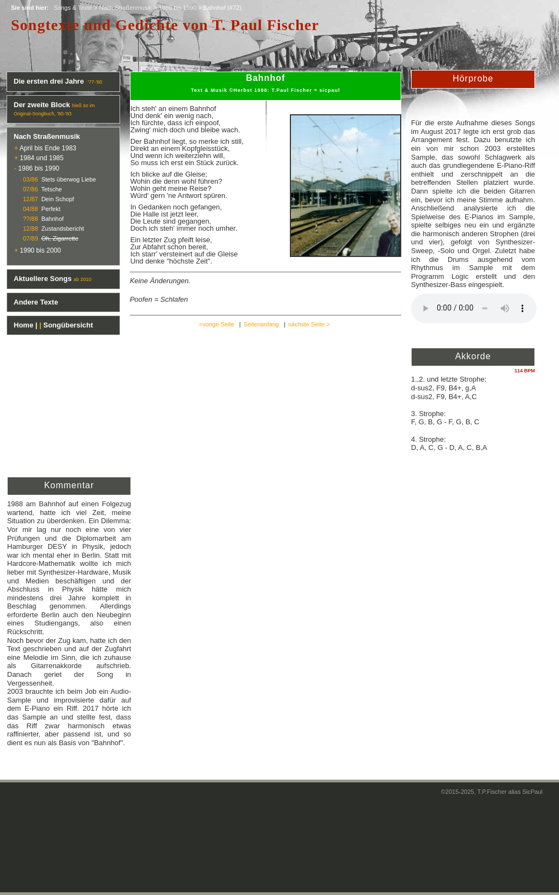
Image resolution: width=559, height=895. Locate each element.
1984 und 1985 (41, 158)
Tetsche (51, 189)
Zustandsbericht (62, 228)
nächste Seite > (309, 324)
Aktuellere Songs (43, 278)
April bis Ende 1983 (48, 148)
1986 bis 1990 (178, 7)
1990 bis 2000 (40, 250)
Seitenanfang (261, 324)
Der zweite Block (42, 105)
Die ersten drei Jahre (50, 81)
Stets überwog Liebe (68, 179)
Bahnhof (52, 218)
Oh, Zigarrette (60, 238)
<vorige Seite (217, 324)
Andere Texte (36, 302)
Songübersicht (68, 325)
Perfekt (51, 209)
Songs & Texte (72, 7)
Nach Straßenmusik (125, 7)
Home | (25, 325)
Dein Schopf (57, 199)
